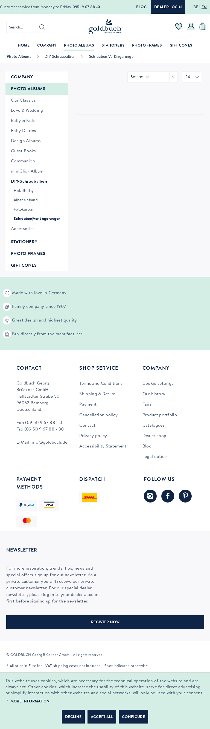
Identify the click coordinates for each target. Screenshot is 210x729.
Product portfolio (159, 415)
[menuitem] (27, 27)
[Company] (46, 46)
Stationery (24, 242)
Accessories (23, 229)
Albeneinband (26, 200)
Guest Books (23, 151)
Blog (141, 7)
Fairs (147, 404)
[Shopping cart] (203, 27)
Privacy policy (93, 436)
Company (22, 77)
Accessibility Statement (102, 446)
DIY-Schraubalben (29, 181)
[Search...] (27, 27)
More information (30, 702)
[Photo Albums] (79, 46)
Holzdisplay (24, 191)
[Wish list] (178, 27)
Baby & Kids (23, 121)
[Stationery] (113, 46)
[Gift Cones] (181, 46)
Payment (88, 404)
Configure (133, 717)
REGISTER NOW (105, 622)
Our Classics (23, 100)
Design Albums (26, 141)
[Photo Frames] (147, 46)
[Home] (24, 46)
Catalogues (153, 425)
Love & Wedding (27, 110)
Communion (23, 161)
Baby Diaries (23, 131)
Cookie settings (158, 383)
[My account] (191, 27)
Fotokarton (23, 210)
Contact (87, 425)
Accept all (102, 717)
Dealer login (168, 7)
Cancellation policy (98, 415)
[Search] (42, 27)
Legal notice (154, 457)
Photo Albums (28, 89)
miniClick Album (27, 171)
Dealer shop (154, 436)
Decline (73, 717)
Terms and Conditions (100, 383)
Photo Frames (28, 254)
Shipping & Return (97, 394)
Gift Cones (24, 265)
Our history (153, 394)
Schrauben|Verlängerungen (37, 219)
